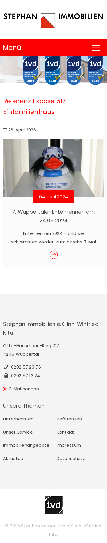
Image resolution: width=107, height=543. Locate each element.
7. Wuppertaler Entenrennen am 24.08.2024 (53, 216)
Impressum (69, 445)
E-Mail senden (24, 389)
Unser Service (18, 432)
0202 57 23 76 (22, 367)
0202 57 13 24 (21, 376)
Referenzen (69, 419)
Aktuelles (13, 458)
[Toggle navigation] (96, 48)
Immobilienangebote (26, 445)
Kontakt (65, 432)
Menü (12, 47)
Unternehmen (18, 419)
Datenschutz (71, 458)
